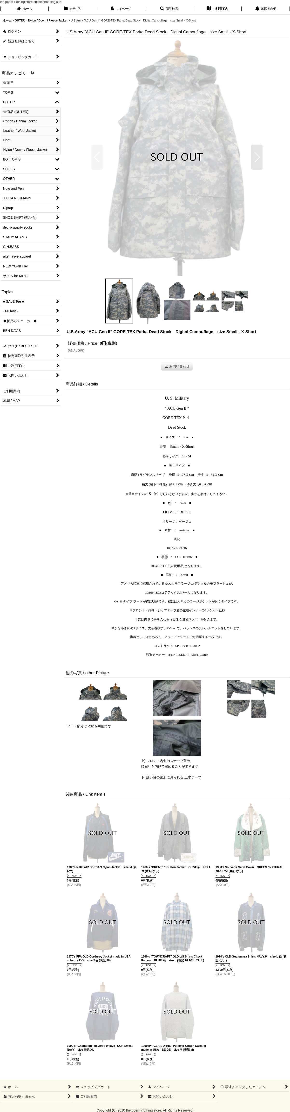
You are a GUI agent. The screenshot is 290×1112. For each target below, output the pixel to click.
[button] (169, 9)
